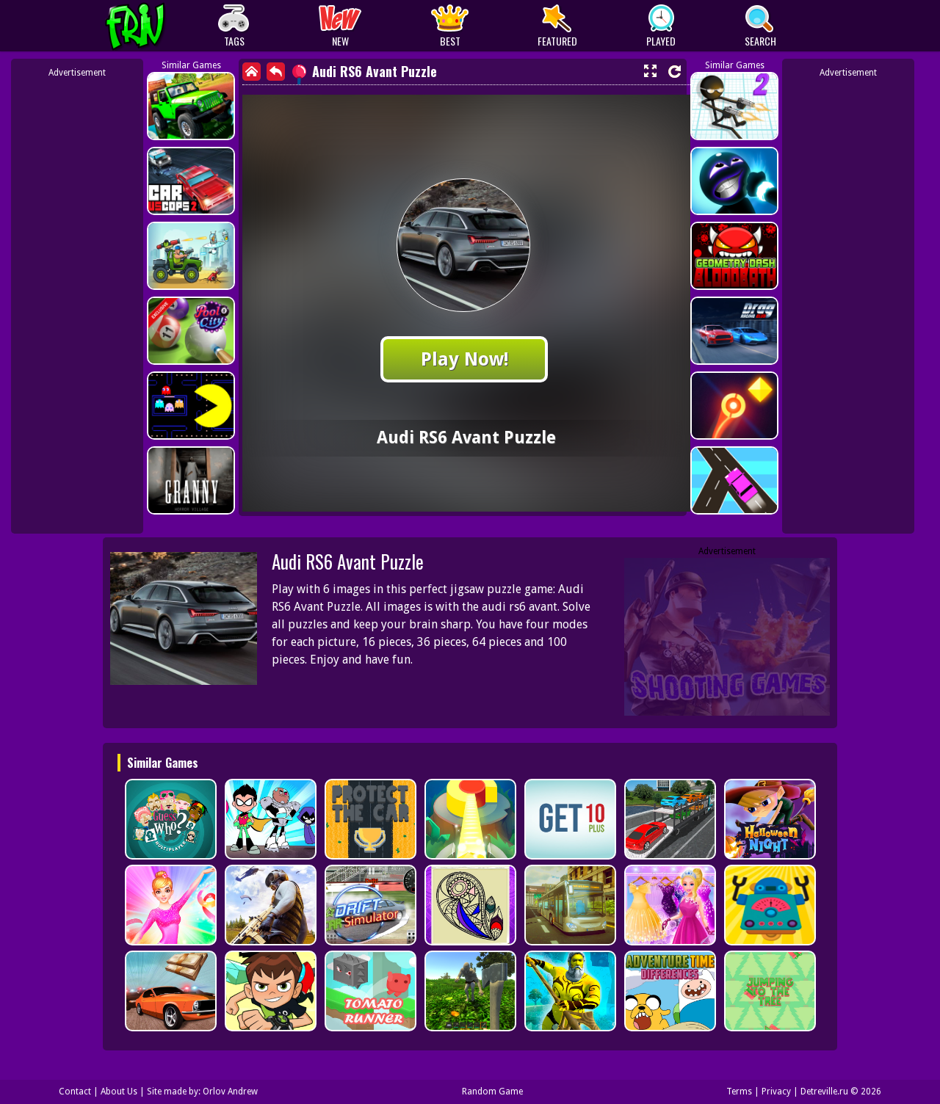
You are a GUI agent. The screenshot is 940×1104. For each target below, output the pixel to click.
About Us (119, 1091)
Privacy (776, 1091)
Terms (739, 1091)
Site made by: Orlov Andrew (202, 1091)
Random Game (492, 1091)
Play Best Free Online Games (163, 26)
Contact (75, 1091)
